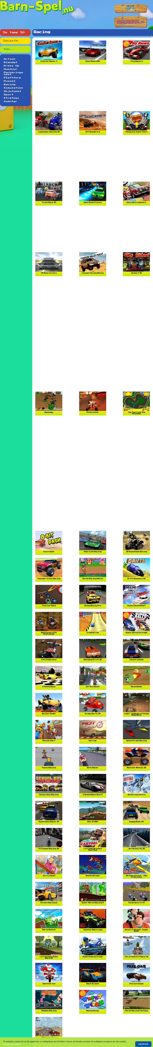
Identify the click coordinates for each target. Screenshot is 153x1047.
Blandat (10, 62)
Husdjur (10, 69)
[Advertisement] (93, 89)
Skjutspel (12, 91)
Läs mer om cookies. (12, 1044)
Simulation (13, 88)
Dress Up (11, 66)
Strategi (11, 98)
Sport (9, 95)
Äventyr (10, 101)
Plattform (12, 78)
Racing (10, 84)
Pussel (10, 81)
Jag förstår (143, 1044)
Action (9, 59)
